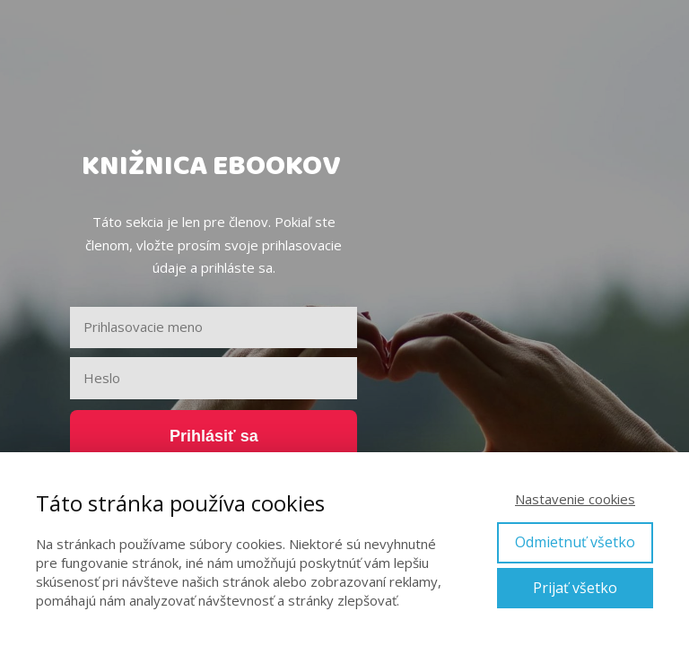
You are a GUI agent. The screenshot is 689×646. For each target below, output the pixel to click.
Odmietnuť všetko (575, 542)
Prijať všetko (575, 588)
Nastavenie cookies (575, 499)
